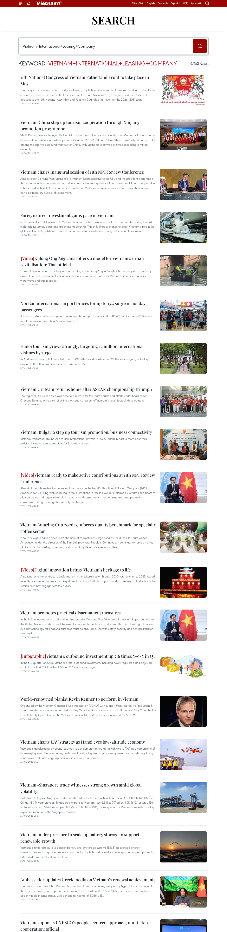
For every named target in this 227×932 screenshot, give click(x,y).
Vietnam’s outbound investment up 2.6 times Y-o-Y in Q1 (88, 656)
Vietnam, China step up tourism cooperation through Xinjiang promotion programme (80, 125)
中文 (185, 3)
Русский (196, 3)
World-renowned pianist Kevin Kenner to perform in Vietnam (79, 699)
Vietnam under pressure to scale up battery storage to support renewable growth (79, 838)
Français (163, 3)
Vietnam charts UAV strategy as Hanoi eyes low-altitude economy (82, 742)
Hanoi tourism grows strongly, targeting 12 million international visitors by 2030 (82, 349)
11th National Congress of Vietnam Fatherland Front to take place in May (84, 80)
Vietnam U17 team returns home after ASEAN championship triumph (86, 389)
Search (113, 20)
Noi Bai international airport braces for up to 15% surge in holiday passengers (82, 306)
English (150, 3)
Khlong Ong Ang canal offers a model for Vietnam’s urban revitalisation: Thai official (82, 261)
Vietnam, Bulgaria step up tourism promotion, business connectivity (86, 432)
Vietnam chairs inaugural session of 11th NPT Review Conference (82, 172)
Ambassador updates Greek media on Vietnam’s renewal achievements (88, 879)
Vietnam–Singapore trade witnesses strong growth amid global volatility (80, 788)
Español (175, 3)
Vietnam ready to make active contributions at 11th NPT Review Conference (87, 478)
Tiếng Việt (138, 3)
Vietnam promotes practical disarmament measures (70, 613)
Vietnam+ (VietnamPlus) (49, 3)
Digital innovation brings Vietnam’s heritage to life (76, 570)
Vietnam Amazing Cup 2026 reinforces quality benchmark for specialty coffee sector (88, 528)
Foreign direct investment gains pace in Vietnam (67, 215)
